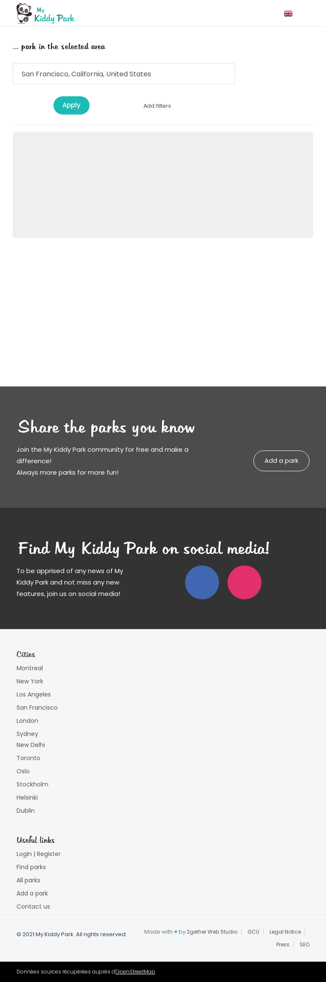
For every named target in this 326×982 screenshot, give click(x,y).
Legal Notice (285, 931)
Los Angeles (34, 694)
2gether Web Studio (212, 931)
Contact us (33, 906)
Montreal (30, 668)
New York (30, 681)
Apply (71, 105)
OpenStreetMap (135, 971)
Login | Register (39, 854)
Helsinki (27, 797)
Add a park (281, 460)
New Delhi (31, 745)
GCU (253, 931)
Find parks (31, 867)
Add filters (157, 106)
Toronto (28, 758)
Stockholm (32, 784)
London (27, 720)
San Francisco (37, 707)
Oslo (23, 771)
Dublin (26, 810)
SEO (304, 944)
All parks (28, 880)
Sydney (27, 734)
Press (282, 944)
